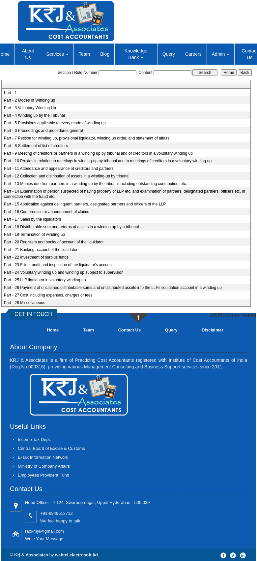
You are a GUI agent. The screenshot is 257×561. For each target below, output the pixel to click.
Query (168, 54)
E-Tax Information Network (43, 457)
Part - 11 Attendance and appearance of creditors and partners (59, 168)
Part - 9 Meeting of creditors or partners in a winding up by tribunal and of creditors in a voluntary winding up (98, 153)
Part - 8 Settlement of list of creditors (36, 145)
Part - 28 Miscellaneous (24, 302)
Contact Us (129, 329)
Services (57, 54)
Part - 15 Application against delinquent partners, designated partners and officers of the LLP (85, 204)
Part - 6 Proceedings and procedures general (43, 130)
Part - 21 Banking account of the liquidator (40, 249)
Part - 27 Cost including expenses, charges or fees (48, 295)
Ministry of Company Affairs (44, 466)
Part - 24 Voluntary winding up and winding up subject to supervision (64, 272)
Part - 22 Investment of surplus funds (36, 257)
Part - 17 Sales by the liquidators (32, 219)
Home (53, 329)
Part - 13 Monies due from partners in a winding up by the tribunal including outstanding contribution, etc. (95, 183)
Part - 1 (10, 92)
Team (84, 54)
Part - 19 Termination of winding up (34, 234)
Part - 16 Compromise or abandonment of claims (46, 211)
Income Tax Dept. (34, 439)
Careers (193, 54)
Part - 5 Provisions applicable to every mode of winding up (55, 123)
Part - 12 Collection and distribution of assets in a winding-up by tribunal (66, 176)
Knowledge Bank (136, 54)
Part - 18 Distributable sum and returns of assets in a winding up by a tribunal (71, 227)
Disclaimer (212, 329)
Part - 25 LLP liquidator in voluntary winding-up (45, 280)
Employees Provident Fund (43, 475)
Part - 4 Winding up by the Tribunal (34, 115)
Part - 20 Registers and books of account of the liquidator (54, 242)
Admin (221, 54)
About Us (28, 54)
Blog (104, 54)
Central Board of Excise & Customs (51, 448)
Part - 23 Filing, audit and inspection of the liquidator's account (58, 265)
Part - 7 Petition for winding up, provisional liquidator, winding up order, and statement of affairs (87, 138)
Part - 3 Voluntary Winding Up (30, 108)
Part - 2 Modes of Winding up (29, 100)
